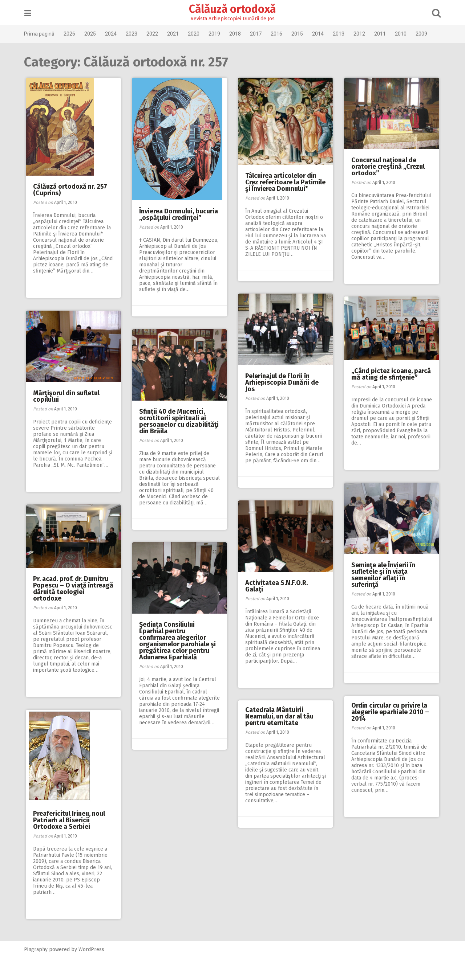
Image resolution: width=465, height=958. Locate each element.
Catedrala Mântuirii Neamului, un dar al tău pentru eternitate (279, 716)
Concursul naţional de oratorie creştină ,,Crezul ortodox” (388, 166)
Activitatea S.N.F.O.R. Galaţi (276, 586)
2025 (91, 34)
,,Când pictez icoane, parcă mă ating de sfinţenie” (391, 374)
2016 (277, 34)
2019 (215, 34)
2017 (257, 34)
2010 (402, 34)
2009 (422, 34)
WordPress (92, 949)
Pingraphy (37, 949)
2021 (174, 34)
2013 (339, 34)
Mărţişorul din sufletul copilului (66, 396)
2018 (236, 34)
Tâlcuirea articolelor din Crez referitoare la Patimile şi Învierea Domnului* (285, 182)
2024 (112, 34)
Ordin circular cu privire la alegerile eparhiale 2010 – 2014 (390, 711)
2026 (70, 34)
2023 (132, 34)
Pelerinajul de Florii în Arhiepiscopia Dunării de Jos (282, 382)
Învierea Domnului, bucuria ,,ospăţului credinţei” (178, 214)
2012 (360, 34)
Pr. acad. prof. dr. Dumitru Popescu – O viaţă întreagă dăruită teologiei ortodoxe (73, 588)
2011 (381, 34)
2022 (153, 34)
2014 (319, 34)
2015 (298, 34)
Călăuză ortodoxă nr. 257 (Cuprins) (70, 190)
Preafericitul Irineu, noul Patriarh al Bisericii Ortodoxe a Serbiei (69, 820)
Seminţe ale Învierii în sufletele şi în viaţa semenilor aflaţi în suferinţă (383, 575)
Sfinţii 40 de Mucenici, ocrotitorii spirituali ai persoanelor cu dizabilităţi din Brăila (179, 421)
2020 (195, 34)
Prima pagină (40, 34)
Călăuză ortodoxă (232, 9)
